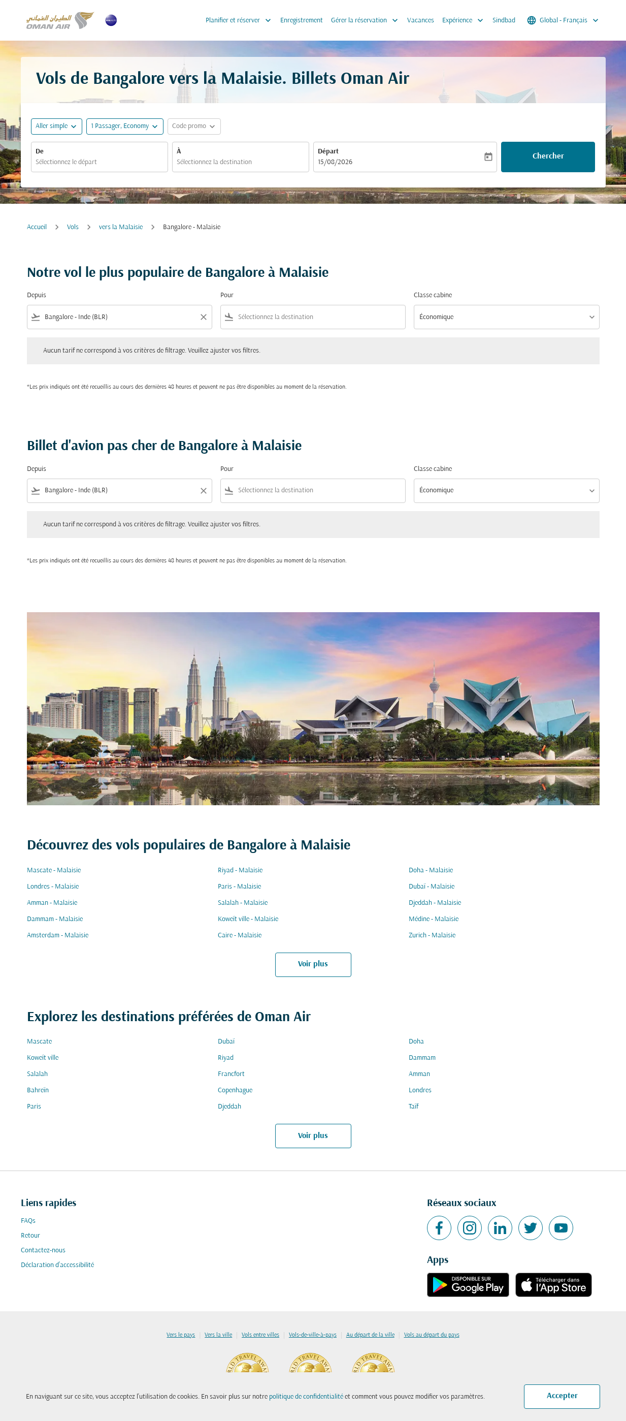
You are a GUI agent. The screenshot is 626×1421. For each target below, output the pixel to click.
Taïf (413, 1107)
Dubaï (226, 1042)
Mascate (39, 1042)
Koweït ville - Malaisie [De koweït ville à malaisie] (248, 919)
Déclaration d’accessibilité (57, 1265)
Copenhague (235, 1090)
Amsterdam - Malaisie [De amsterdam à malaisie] (57, 935)
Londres (420, 1090)
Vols (73, 227)
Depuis (36, 295)
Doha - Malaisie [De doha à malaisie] (431, 870)
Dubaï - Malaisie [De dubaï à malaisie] (431, 887)
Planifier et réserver (241, 20)
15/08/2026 (335, 162)
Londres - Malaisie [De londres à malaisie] (53, 887)
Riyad (226, 1058)
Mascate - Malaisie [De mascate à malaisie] (54, 870)
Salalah (37, 1074)
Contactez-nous (43, 1250)
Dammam (422, 1058)
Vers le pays (181, 1335)
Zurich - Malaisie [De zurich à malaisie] (432, 935)
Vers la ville (218, 1335)
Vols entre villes (260, 1335)
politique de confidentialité (306, 1397)
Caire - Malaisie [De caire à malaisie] (239, 935)
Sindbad (503, 20)
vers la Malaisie (121, 227)
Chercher (548, 156)
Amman (419, 1074)
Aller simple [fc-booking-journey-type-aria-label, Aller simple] (52, 126)
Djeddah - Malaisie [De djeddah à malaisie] (435, 903)
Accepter (562, 1396)
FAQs (28, 1221)
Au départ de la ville (370, 1335)
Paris (34, 1107)
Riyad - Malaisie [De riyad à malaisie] (240, 870)
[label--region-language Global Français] (563, 20)
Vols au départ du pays (431, 1335)
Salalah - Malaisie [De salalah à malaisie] (243, 903)
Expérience (465, 20)
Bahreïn (38, 1090)
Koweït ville (42, 1058)
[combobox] (99, 162)
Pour (227, 295)
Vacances (420, 20)
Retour (30, 1236)
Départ (328, 151)
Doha (416, 1042)
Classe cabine (433, 295)
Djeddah (229, 1107)
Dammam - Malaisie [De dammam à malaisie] (55, 919)
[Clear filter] (203, 317)
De (40, 151)
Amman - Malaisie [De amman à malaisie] (52, 903)
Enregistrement (301, 20)
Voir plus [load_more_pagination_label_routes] (313, 964)
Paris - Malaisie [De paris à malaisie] (239, 887)
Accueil (37, 227)
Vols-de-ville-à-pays (313, 1335)
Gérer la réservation (367, 20)
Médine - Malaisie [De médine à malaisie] (433, 919)
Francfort (231, 1074)
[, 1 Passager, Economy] (120, 126)
